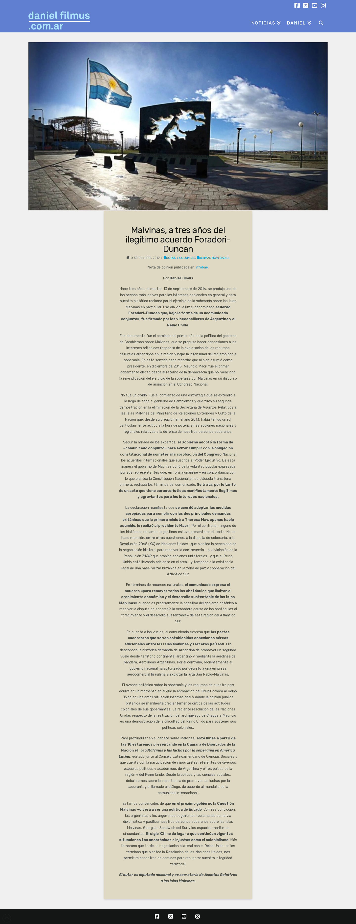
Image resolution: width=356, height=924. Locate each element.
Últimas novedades (213, 258)
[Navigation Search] (321, 21)
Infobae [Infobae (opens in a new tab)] (201, 267)
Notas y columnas (179, 258)
